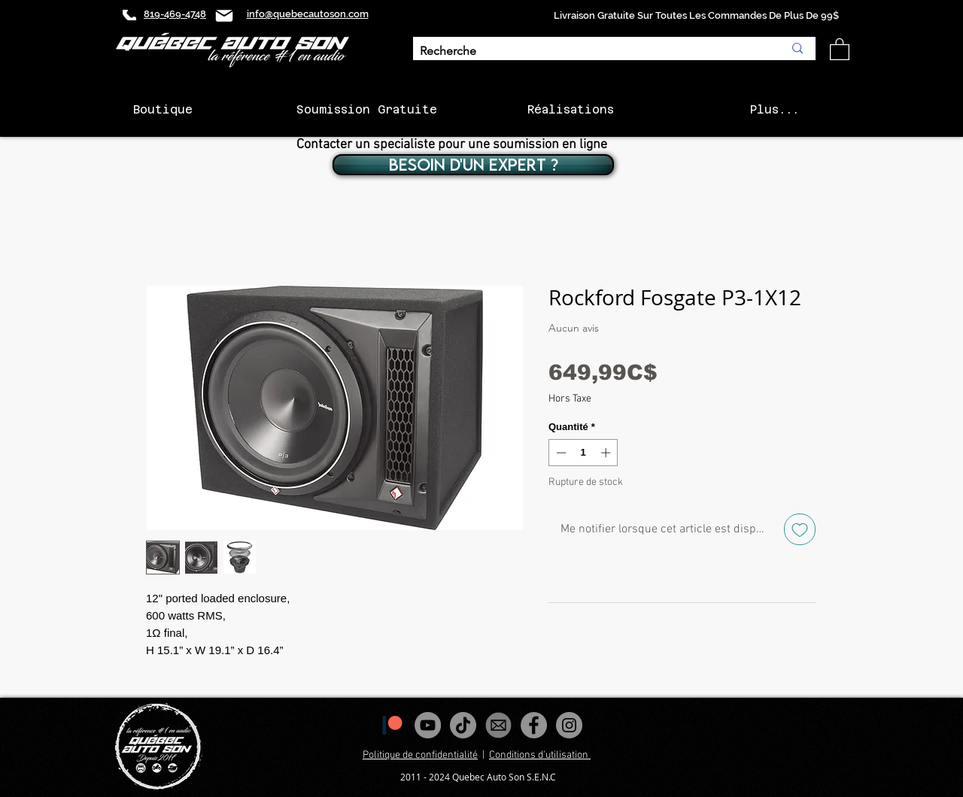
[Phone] (129, 15)
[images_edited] (498, 725)
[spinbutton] (583, 452)
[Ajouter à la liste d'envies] (800, 529)
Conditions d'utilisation (540, 755)
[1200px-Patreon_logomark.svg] (392, 725)
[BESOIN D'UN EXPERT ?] (473, 164)
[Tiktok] (463, 725)
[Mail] (224, 15)
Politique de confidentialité (420, 755)
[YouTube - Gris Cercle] (428, 725)
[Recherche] (590, 51)
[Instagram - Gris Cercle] (569, 725)
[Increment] (607, 452)
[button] (839, 48)
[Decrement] (560, 452)
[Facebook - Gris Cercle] (534, 725)
